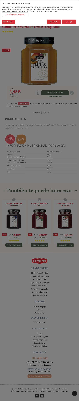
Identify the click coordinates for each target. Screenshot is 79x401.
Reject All (53, 21)
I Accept (69, 21)
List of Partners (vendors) (15, 13)
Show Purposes (8, 21)
